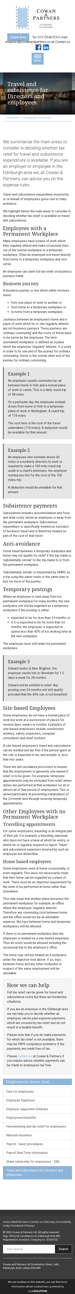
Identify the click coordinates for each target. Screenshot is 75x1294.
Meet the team (20, 1221)
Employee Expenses (20, 1100)
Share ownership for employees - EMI (32, 1161)
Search (63, 1249)
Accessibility (63, 1221)
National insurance (19, 1135)
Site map (49, 1221)
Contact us (62, 42)
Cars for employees (20, 1091)
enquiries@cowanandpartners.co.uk (30, 42)
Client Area (18, 37)
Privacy (29, 1225)
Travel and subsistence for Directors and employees (34, 1172)
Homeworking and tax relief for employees (36, 1126)
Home (6, 1221)
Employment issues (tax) (37, 117)
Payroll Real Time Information (27, 1153)
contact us (25, 1056)
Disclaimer (17, 1225)
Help (7, 1225)
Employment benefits (21, 1118)
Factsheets (12, 117)
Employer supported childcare (27, 1109)
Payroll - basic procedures (24, 1144)
